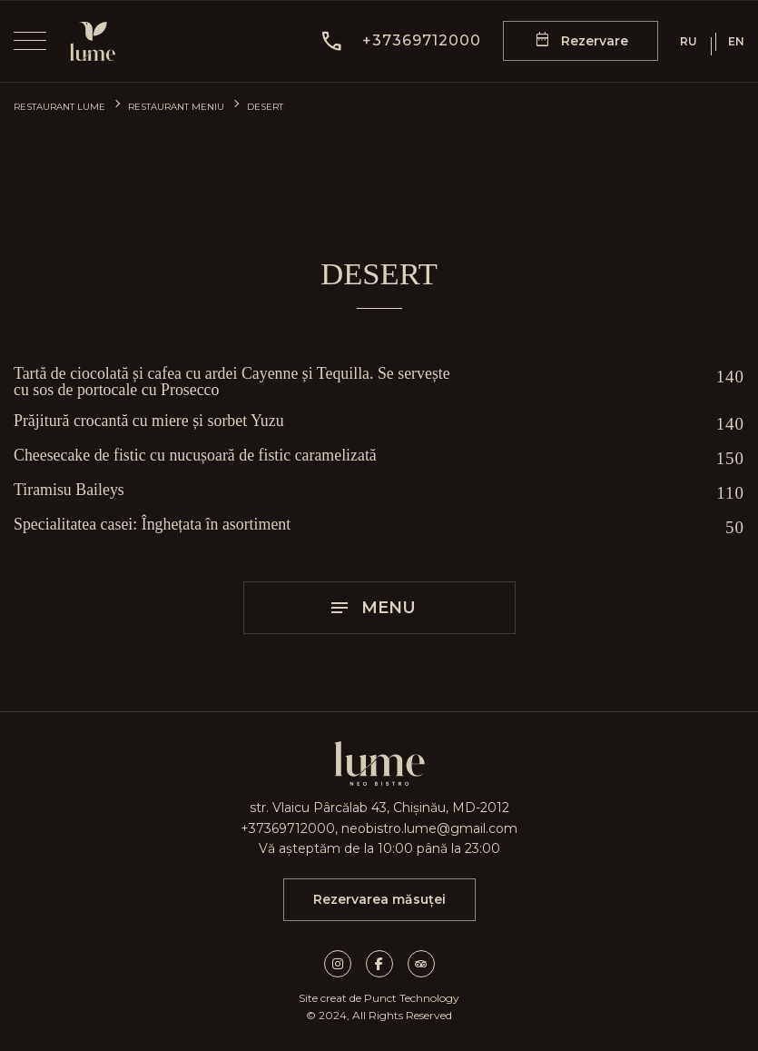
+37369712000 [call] (288, 828)
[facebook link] (387, 963)
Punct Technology (411, 998)
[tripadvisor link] (421, 963)
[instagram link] (345, 963)
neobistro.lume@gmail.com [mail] (429, 828)
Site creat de (330, 998)
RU (688, 41)
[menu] (30, 41)
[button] (400, 41)
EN (736, 41)
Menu (372, 607)
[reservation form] (580, 41)
